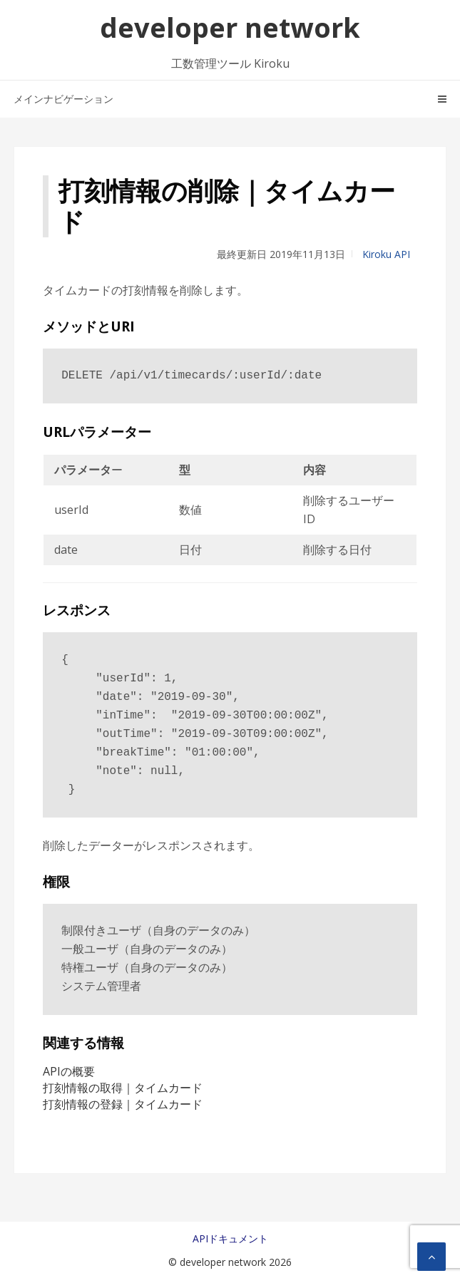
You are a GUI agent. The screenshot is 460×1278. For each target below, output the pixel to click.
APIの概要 (69, 1071)
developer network (230, 27)
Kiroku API (386, 254)
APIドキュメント (230, 1238)
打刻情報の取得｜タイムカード (123, 1088)
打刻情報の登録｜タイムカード (123, 1104)
